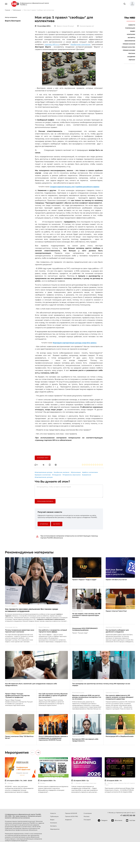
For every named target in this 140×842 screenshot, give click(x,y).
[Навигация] (6, 4)
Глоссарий (87, 819)
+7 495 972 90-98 (127, 815)
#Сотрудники (56, 475)
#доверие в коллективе (43, 475)
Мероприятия (130, 41)
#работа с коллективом (90, 472)
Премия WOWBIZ (129, 50)
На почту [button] (56, 524)
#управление (86, 475)
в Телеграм (44, 524)
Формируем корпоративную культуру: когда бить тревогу (74, 343)
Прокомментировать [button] (45, 501)
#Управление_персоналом (72, 475)
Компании (131, 34)
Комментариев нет (85, 26)
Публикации (130, 28)
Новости (131, 25)
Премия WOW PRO (128, 47)
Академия (131, 56)
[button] (131, 4)
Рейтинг (132, 60)
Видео (132, 31)
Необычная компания (80, 44)
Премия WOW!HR (129, 44)
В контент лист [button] (42, 458)
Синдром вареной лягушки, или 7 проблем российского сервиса (74, 187)
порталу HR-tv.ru (52, 44)
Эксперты (131, 37)
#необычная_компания (61, 472)
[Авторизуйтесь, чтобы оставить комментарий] (69, 491)
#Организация (76, 472)
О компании (88, 813)
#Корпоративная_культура (44, 477)
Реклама (131, 53)
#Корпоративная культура (43, 472)
